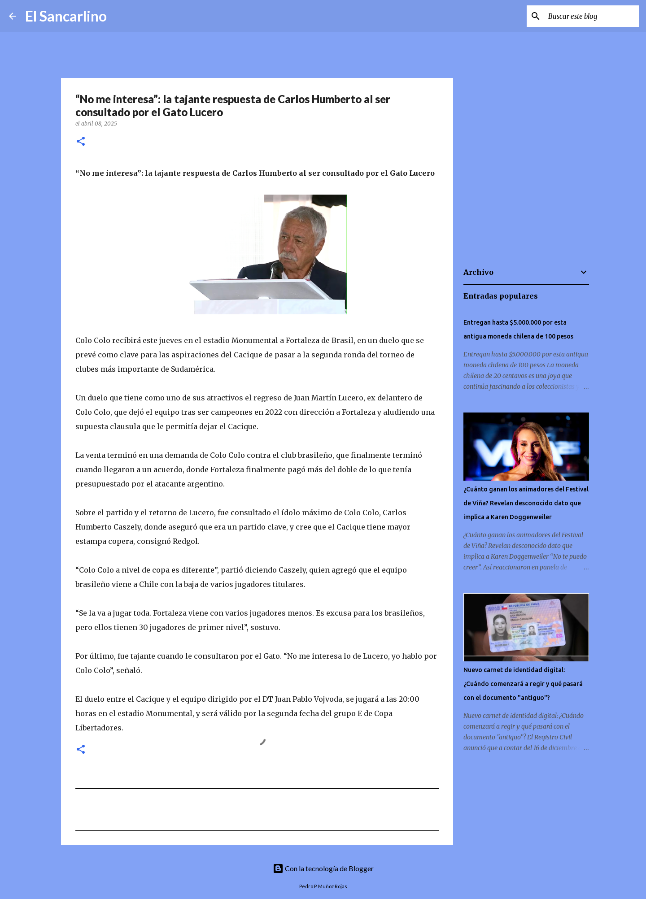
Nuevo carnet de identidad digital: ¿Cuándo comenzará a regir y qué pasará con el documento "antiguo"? (523, 683)
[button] (80, 142)
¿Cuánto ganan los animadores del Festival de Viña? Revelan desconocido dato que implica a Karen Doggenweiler (526, 503)
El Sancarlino (66, 16)
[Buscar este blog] (592, 16)
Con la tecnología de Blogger (323, 868)
